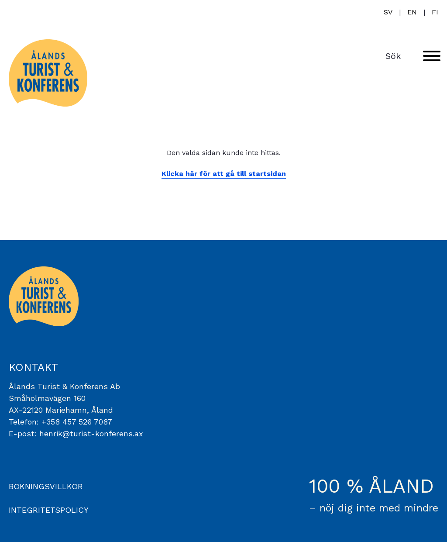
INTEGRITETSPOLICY (49, 509)
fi (435, 12)
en (412, 12)
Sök (393, 56)
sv (388, 12)
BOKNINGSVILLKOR (46, 486)
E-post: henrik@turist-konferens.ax (76, 433)
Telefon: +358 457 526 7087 (60, 421)
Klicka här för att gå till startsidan (224, 173)
